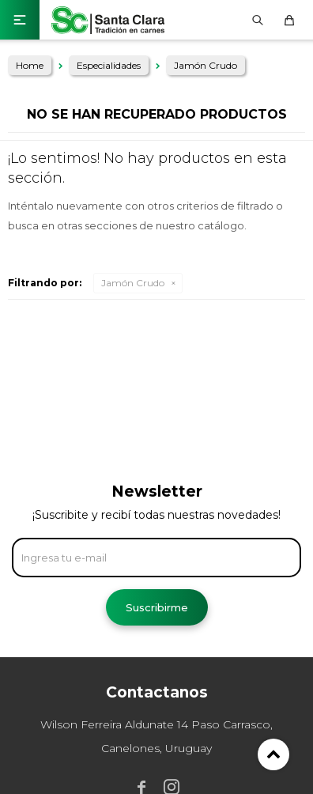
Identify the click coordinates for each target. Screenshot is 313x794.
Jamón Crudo (132, 283)
